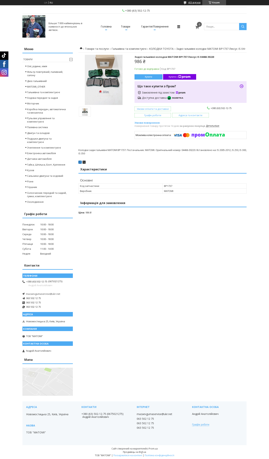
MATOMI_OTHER (36, 86)
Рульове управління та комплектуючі (41, 120)
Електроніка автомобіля (41, 153)
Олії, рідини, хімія (37, 66)
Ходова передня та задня (42, 98)
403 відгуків (194, 2)
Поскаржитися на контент (127, 455)
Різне (30, 181)
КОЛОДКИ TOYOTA (161, 49)
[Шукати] (243, 26)
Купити (148, 77)
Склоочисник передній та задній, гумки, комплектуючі (47, 194)
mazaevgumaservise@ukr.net (43, 293)
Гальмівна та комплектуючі (129, 49)
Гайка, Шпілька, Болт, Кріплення (46, 164)
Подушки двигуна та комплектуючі (39, 140)
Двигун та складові (38, 133)
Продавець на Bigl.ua (134, 452)
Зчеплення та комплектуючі (44, 147)
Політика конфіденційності (159, 455)
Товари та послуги (97, 49)
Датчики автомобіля (39, 158)
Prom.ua (153, 448)
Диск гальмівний (37, 81)
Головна (106, 26)
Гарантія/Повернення (154, 26)
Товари (125, 26)
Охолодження (35, 202)
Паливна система (37, 127)
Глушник (32, 187)
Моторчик (33, 103)
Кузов (30, 170)
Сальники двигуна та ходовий (45, 176)
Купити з (180, 77)
